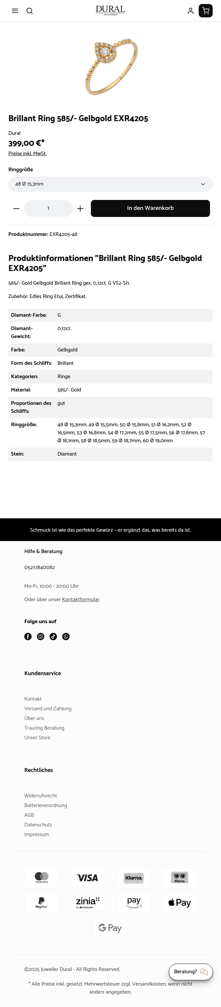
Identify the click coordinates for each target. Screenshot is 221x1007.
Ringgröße (21, 170)
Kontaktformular (83, 600)
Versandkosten (158, 984)
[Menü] (15, 10)
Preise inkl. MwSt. (29, 154)
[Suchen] (29, 10)
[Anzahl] (48, 208)
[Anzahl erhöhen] (80, 208)
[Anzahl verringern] (16, 208)
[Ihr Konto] (190, 10)
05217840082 (40, 568)
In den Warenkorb (150, 208)
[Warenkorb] (206, 10)
